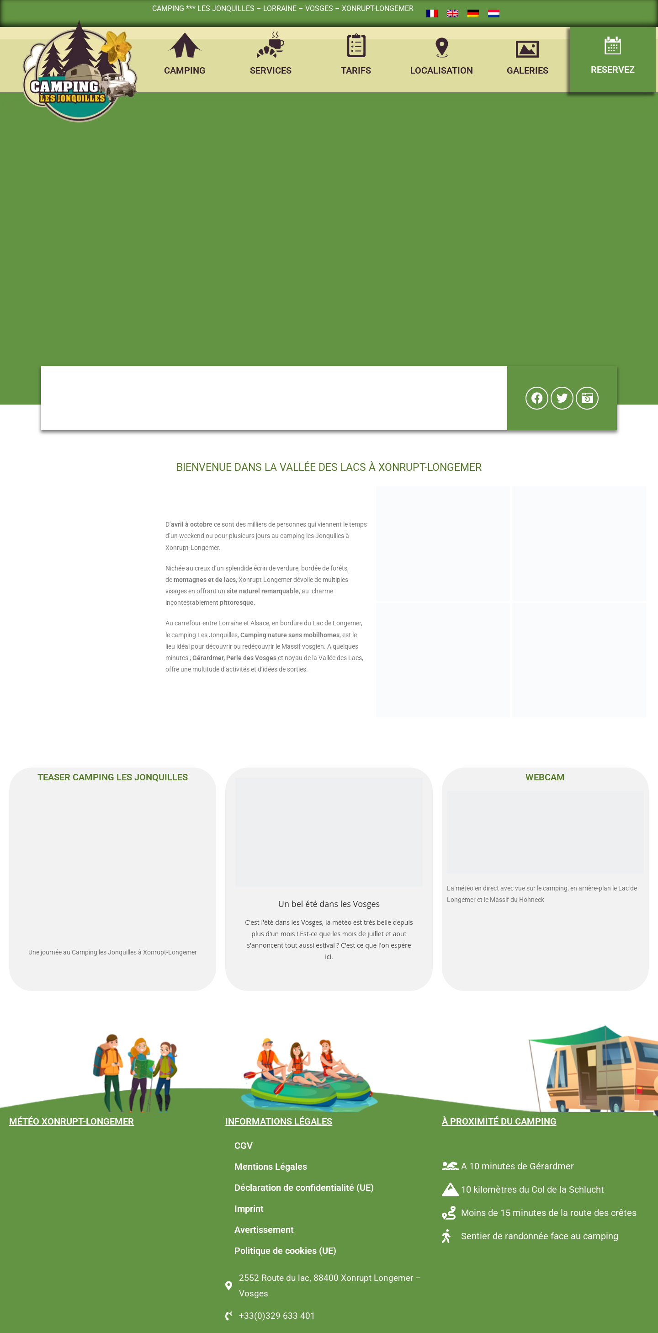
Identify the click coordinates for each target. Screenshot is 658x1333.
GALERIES (527, 70)
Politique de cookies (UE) (285, 1250)
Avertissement (264, 1229)
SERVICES (271, 70)
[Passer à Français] (432, 13)
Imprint (249, 1208)
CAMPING (185, 70)
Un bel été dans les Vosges (329, 903)
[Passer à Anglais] (452, 13)
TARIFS (356, 70)
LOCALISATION (441, 70)
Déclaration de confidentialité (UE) (304, 1187)
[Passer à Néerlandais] (493, 13)
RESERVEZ (613, 69)
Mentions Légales (270, 1166)
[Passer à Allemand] (473, 13)
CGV (243, 1145)
